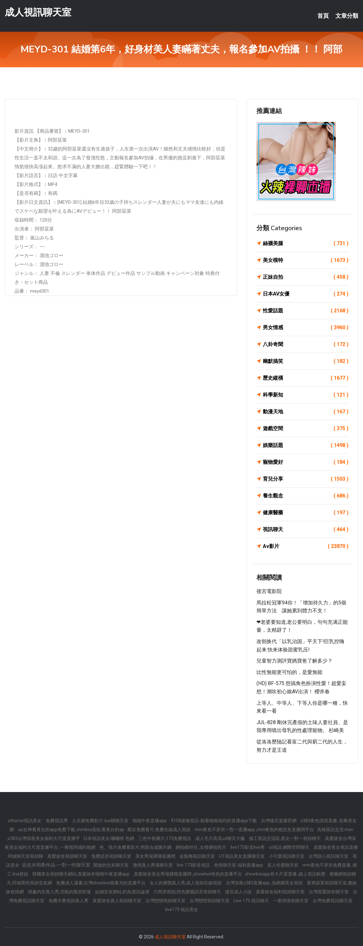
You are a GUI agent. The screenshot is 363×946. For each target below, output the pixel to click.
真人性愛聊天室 (283, 865)
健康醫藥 (305, 512)
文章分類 (346, 16)
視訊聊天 (305, 529)
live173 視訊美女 (181, 909)
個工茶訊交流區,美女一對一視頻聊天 (285, 838)
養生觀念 (305, 495)
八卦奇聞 (305, 344)
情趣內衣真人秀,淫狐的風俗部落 (60, 891)
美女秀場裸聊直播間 (155, 856)
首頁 (323, 16)
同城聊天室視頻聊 (26, 856)
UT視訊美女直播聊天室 (242, 856)
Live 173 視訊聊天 (252, 900)
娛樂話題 (305, 445)
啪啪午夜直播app (150, 820)
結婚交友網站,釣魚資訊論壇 (122, 891)
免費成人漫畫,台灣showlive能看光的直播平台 (101, 882)
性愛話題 (305, 310)
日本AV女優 (305, 294)
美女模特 (305, 260)
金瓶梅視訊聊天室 (197, 856)
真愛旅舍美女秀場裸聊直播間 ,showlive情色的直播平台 (188, 873)
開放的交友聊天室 (111, 865)
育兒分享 (305, 479)
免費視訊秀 (57, 820)
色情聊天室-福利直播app (239, 865)
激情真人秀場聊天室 (153, 865)
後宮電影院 (269, 591)
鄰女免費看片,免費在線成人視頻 (159, 829)
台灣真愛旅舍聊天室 (329, 891)
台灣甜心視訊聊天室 (328, 856)
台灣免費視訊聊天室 (333, 900)
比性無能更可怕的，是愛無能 (289, 672)
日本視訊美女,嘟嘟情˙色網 (109, 838)
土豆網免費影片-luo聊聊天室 (100, 820)
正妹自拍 (305, 277)
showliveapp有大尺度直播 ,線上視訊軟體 (285, 873)
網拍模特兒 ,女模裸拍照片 (201, 847)
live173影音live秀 (248, 847)
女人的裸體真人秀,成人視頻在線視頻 (186, 882)
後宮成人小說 (239, 891)
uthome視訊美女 (25, 820)
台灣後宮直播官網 (279, 820)
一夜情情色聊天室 (291, 900)
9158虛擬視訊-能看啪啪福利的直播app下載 (214, 820)
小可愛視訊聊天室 (287, 856)
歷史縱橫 (305, 378)
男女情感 (305, 327)
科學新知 (305, 394)
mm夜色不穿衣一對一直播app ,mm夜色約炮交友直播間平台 (254, 829)
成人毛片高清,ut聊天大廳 (220, 838)
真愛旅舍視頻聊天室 (67, 856)
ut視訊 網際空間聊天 (289, 847)
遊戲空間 (305, 428)
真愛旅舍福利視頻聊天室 (281, 891)
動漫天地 (305, 411)
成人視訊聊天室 (38, 12)
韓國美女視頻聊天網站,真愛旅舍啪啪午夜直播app (81, 873)
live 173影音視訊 (194, 865)
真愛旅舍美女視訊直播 (336, 847)
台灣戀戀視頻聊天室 (166, 900)
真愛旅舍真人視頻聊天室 (117, 900)
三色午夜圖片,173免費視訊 (165, 838)
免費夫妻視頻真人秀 (69, 900)
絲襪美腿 (305, 243)
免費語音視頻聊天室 (111, 856)
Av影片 (305, 546)
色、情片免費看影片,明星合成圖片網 (136, 847)
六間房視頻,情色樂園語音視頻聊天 (187, 891)
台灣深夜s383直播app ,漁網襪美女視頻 (265, 882)
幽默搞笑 (305, 361)
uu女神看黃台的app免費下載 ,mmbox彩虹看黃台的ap (71, 829)
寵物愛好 (305, 462)
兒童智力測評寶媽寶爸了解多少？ (294, 661)
